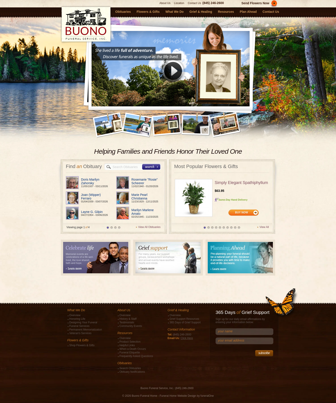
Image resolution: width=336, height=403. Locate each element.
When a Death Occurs (133, 348)
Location (179, 3)
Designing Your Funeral (83, 322)
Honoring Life (77, 318)
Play (173, 73)
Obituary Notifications (132, 371)
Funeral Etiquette (130, 352)
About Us (164, 3)
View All (264, 227)
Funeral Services (79, 326)
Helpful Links (127, 345)
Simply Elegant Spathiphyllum (241, 182)
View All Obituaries (149, 227)
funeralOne (207, 395)
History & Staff (128, 318)
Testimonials (127, 322)
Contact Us (194, 3)
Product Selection (130, 341)
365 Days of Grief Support (185, 322)
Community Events (131, 326)
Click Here (187, 338)
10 (239, 227)
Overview (75, 315)
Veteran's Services (80, 333)
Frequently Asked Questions (136, 356)
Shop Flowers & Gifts (82, 345)
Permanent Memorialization (85, 329)
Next (243, 120)
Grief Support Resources (184, 318)
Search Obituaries (130, 368)
